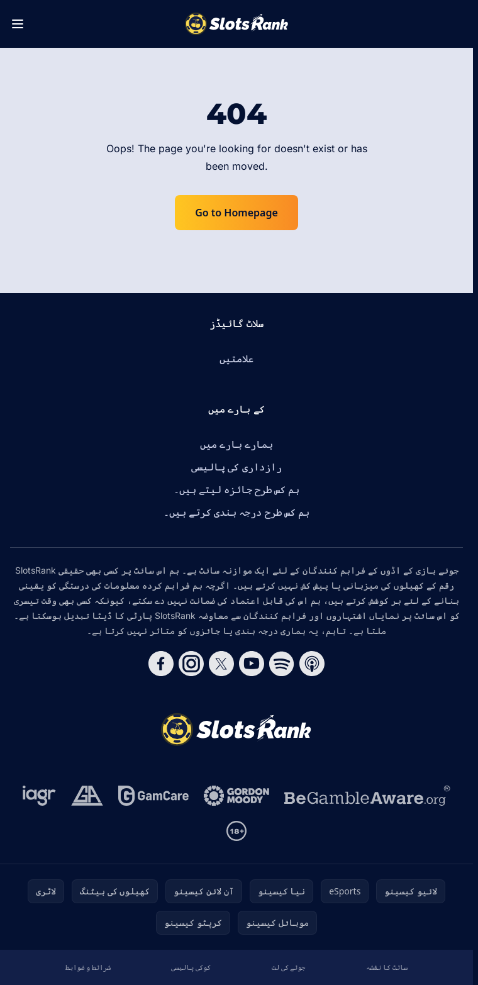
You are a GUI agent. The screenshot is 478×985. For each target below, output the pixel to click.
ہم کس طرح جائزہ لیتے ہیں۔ (237, 489)
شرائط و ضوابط (88, 967)
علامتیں (236, 358)
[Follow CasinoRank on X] (221, 663)
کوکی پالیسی (191, 967)
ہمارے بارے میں (236, 444)
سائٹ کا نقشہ (387, 967)
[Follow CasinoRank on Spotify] (281, 663)
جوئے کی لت (289, 967)
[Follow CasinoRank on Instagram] (191, 663)
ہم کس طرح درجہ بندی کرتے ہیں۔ (236, 512)
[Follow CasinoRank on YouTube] (251, 663)
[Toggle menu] (17, 23)
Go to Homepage (236, 213)
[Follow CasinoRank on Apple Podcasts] (312, 663)
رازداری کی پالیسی (236, 467)
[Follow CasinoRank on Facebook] (161, 663)
